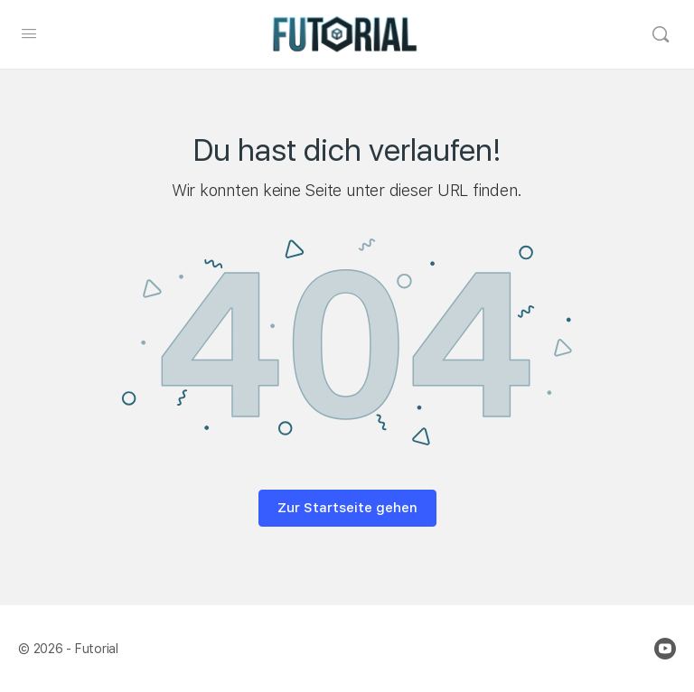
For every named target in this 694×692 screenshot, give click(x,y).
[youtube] (665, 648)
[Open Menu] (29, 33)
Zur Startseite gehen (347, 508)
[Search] (660, 34)
